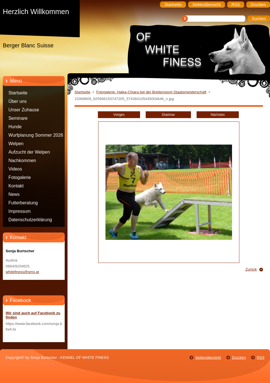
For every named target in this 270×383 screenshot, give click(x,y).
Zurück (251, 269)
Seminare (18, 118)
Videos (15, 169)
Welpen (16, 143)
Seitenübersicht (208, 357)
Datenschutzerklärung (30, 219)
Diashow (168, 115)
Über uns (17, 101)
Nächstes (218, 115)
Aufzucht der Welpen (29, 152)
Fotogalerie (19, 177)
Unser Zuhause (23, 109)
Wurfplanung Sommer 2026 (35, 135)
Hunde (15, 126)
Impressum (19, 211)
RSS (260, 357)
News (14, 194)
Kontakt (16, 185)
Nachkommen (22, 160)
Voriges (119, 115)
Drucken (239, 357)
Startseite (17, 92)
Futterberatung (23, 202)
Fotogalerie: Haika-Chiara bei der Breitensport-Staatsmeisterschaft (151, 92)
